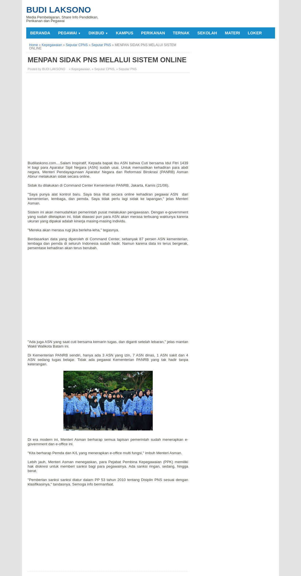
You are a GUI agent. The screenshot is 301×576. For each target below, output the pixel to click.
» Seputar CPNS (103, 69)
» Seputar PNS (126, 69)
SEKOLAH (207, 33)
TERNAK (181, 33)
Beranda (40, 33)
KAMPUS (124, 33)
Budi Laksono (58, 9)
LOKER (255, 33)
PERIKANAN (153, 33)
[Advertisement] (108, 116)
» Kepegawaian (79, 69)
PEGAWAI (69, 33)
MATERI (232, 33)
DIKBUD (98, 33)
